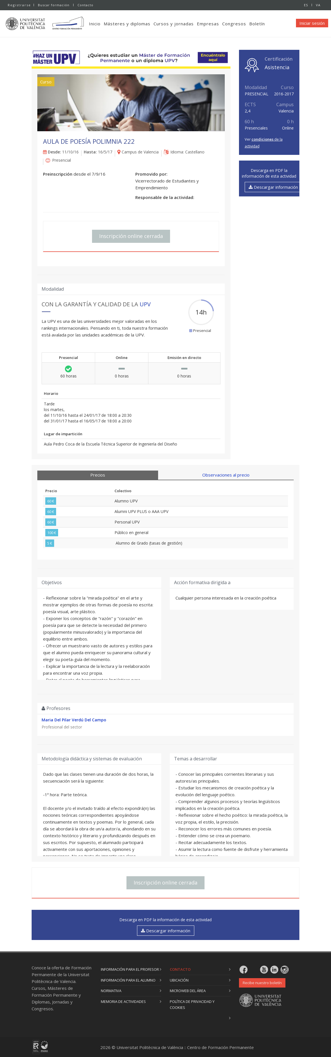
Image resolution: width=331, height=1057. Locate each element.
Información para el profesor (130, 969)
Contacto (85, 5)
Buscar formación (54, 5)
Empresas (209, 23)
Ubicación (179, 980)
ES (306, 5)
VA (318, 5)
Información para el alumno (128, 980)
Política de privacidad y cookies (192, 1004)
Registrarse (19, 5)
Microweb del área (188, 990)
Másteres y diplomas (128, 23)
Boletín (258, 23)
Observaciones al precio (226, 475)
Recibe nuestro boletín (262, 982)
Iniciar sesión (312, 23)
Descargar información (273, 187)
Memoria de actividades (123, 1001)
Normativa (111, 990)
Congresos (235, 23)
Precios (97, 475)
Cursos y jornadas (175, 23)
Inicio (96, 23)
